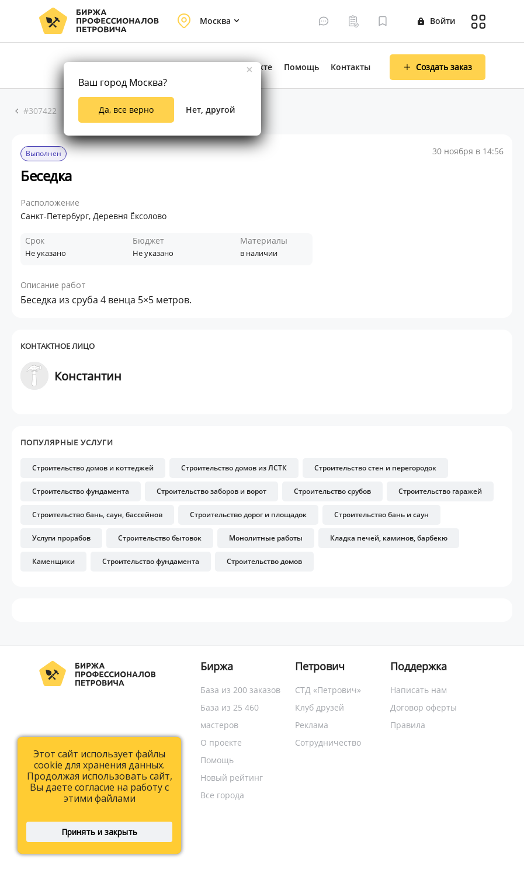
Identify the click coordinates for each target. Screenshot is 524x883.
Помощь (301, 66)
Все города (222, 795)
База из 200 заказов (240, 689)
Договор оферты (423, 707)
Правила (407, 724)
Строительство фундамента (80, 491)
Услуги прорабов (61, 538)
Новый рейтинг (231, 777)
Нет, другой (210, 109)
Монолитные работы (266, 538)
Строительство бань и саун (381, 515)
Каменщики (53, 561)
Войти (436, 20)
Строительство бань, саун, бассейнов (97, 515)
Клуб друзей (319, 707)
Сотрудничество (328, 742)
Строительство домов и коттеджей (93, 468)
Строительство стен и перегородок (375, 468)
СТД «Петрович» (328, 689)
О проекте (221, 742)
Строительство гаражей (440, 491)
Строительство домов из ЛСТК (234, 468)
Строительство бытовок (160, 538)
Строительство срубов (332, 491)
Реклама (311, 724)
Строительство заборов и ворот (211, 491)
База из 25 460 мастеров (229, 716)
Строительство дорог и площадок (248, 515)
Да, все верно (126, 109)
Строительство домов (264, 561)
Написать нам (418, 689)
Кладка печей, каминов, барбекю (388, 538)
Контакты (350, 66)
